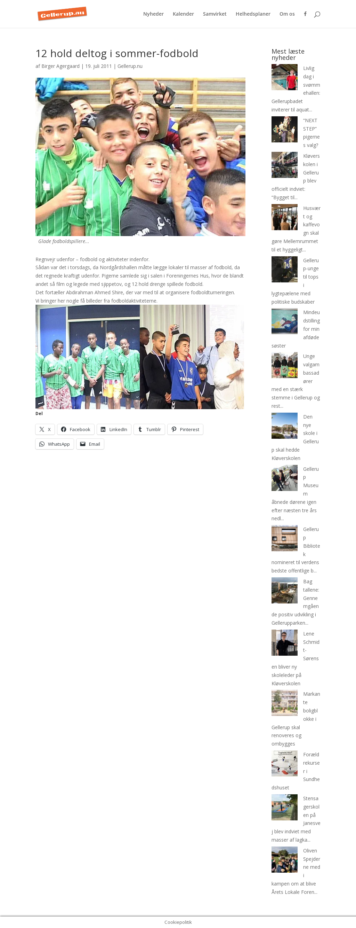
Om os (287, 14)
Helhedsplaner (253, 14)
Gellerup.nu (130, 66)
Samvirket (215, 14)
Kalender (183, 14)
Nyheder (153, 14)
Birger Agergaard (60, 66)
